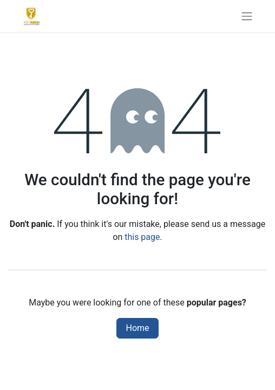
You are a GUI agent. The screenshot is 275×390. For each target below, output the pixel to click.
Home (137, 328)
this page (142, 237)
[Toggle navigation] (246, 16)
